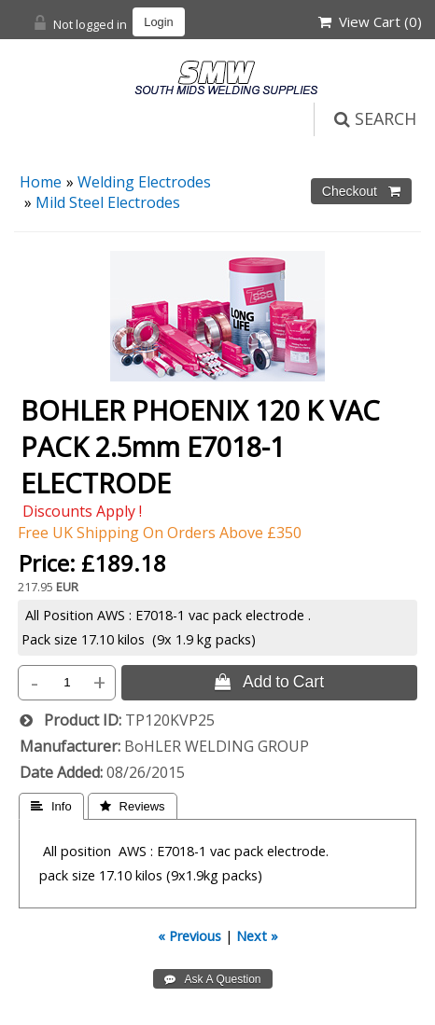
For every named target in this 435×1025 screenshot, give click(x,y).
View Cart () (370, 21)
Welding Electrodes (144, 182)
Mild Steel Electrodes (107, 202)
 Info (51, 806)
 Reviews (132, 806)
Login (158, 22)
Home (41, 182)
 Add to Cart (269, 681)
